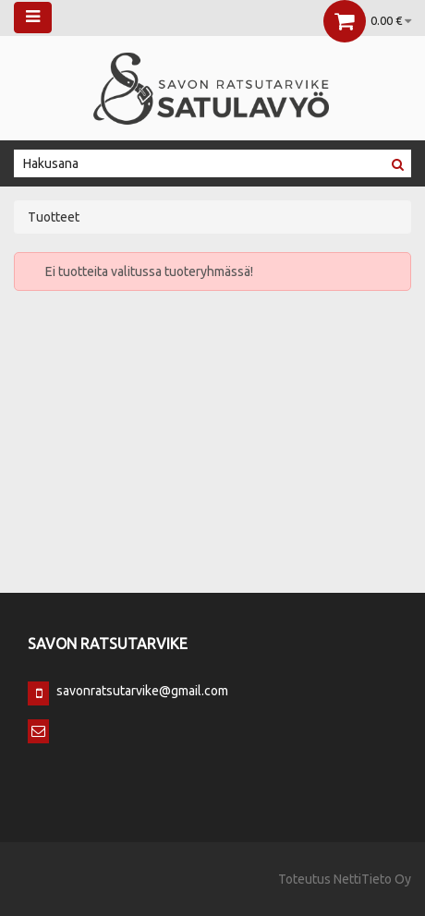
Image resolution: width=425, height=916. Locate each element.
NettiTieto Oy (372, 879)
